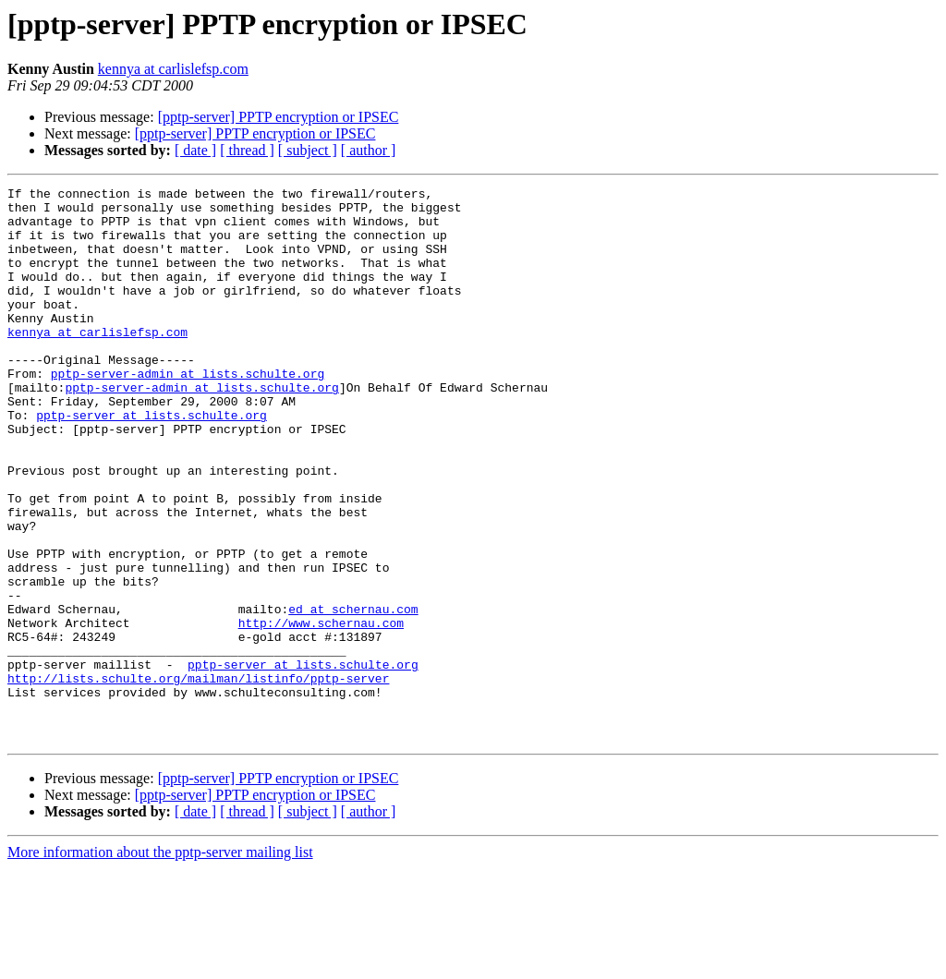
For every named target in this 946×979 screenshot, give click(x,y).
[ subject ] (307, 150)
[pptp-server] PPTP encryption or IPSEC (278, 117)
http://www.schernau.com (321, 711)
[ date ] (195, 150)
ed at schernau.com (353, 694)
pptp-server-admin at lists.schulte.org (187, 412)
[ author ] (368, 150)
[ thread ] (247, 150)
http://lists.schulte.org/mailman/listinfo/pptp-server (198, 777)
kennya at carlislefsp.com (173, 69)
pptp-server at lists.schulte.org (151, 461)
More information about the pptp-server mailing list (160, 963)
